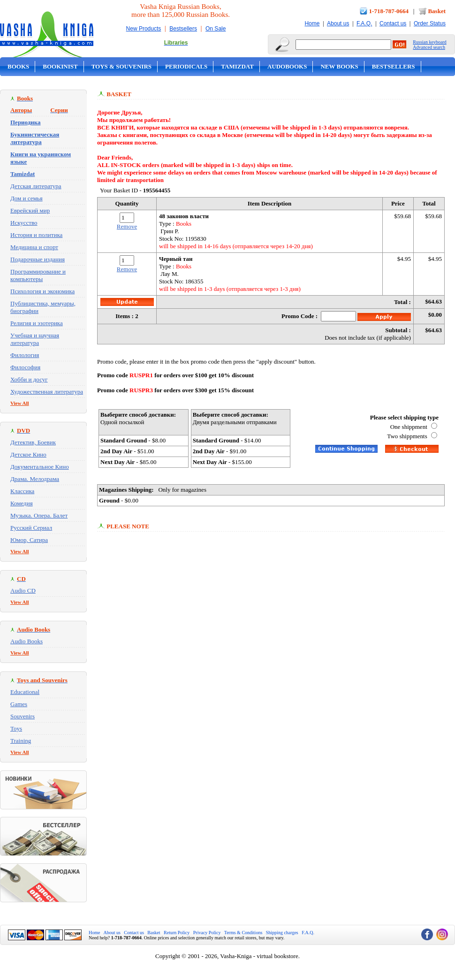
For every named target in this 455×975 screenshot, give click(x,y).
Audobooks (287, 66)
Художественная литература (46, 391)
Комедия (21, 503)
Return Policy (177, 932)
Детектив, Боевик (33, 442)
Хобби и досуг (29, 379)
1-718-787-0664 (389, 11)
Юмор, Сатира (29, 539)
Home (311, 23)
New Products (143, 28)
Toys (16, 728)
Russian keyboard (429, 42)
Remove (127, 226)
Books (18, 66)
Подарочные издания (37, 259)
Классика (22, 491)
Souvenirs (22, 716)
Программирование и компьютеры (38, 275)
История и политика (36, 234)
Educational (24, 691)
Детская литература (35, 186)
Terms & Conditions (243, 932)
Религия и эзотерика (36, 323)
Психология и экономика (42, 291)
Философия (25, 367)
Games (18, 704)
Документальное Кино (39, 466)
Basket (437, 11)
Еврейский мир (30, 210)
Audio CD (23, 590)
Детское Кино (28, 454)
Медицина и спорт (34, 247)
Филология (24, 354)
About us (338, 23)
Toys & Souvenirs (121, 66)
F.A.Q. (364, 23)
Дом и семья (26, 198)
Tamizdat (237, 66)
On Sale (215, 28)
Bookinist (60, 66)
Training (20, 740)
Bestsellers (183, 28)
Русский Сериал (31, 527)
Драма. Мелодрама (34, 478)
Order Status (430, 23)
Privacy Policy (207, 932)
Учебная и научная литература (34, 339)
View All (19, 403)
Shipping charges (282, 932)
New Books (339, 66)
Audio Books (26, 641)
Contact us (392, 23)
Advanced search (429, 47)
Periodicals (186, 66)
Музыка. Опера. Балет (39, 515)
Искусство (24, 222)
